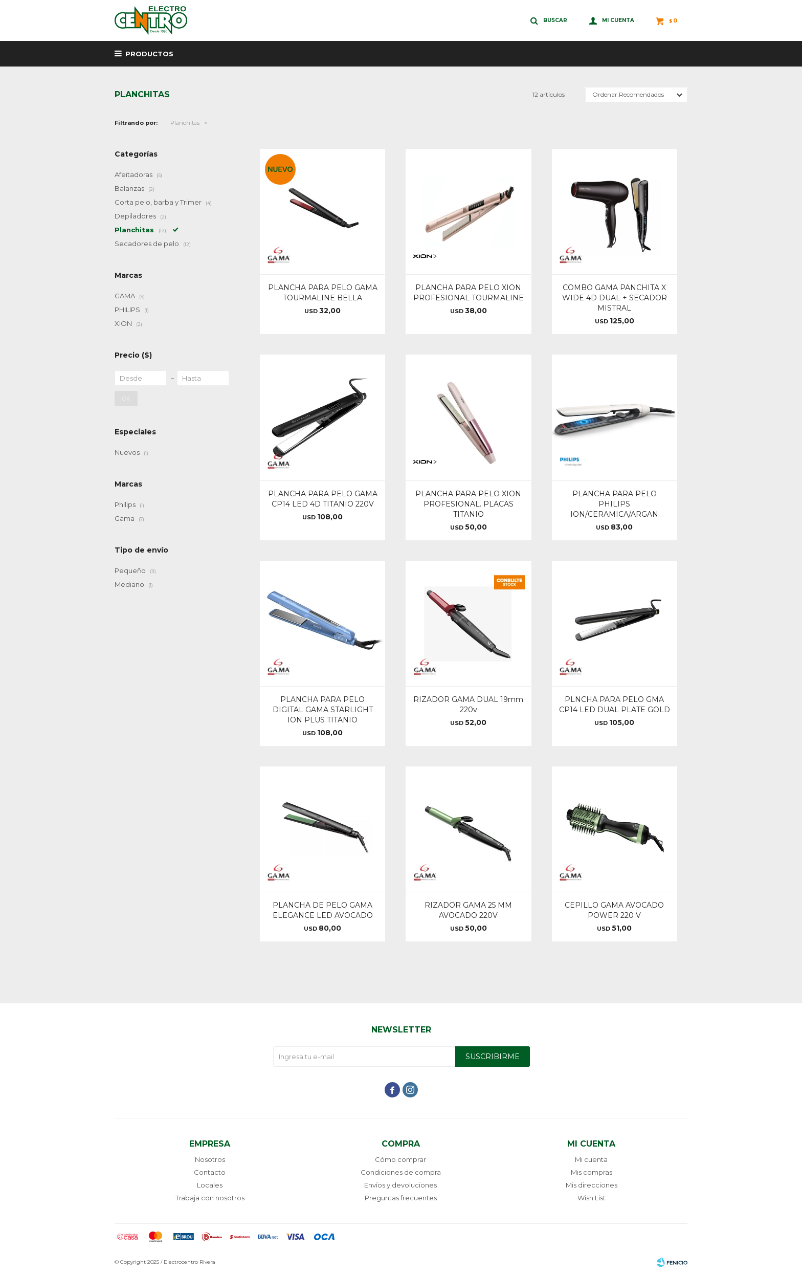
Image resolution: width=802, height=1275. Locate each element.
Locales (209, 1185)
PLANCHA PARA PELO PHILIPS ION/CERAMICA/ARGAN (614, 504)
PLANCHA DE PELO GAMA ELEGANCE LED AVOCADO (323, 910)
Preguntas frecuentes (401, 1198)
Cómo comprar (400, 1159)
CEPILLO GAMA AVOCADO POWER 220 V (614, 910)
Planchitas (184, 122)
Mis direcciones (591, 1185)
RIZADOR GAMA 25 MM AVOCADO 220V (468, 910)
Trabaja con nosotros (209, 1198)
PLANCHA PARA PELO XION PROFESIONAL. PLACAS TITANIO (468, 504)
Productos (149, 54)
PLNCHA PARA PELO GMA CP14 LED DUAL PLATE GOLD (614, 704)
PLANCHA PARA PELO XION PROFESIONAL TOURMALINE (468, 292)
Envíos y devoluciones (400, 1185)
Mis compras (591, 1172)
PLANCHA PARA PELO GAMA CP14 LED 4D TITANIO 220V (322, 499)
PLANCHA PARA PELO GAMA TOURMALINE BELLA (322, 292)
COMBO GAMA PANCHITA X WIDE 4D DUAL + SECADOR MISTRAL (614, 298)
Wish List (591, 1198)
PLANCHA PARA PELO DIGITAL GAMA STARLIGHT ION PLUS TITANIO (323, 709)
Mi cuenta (591, 1159)
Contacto (210, 1172)
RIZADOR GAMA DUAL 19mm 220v (468, 704)
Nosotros (210, 1159)
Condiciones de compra (401, 1172)
